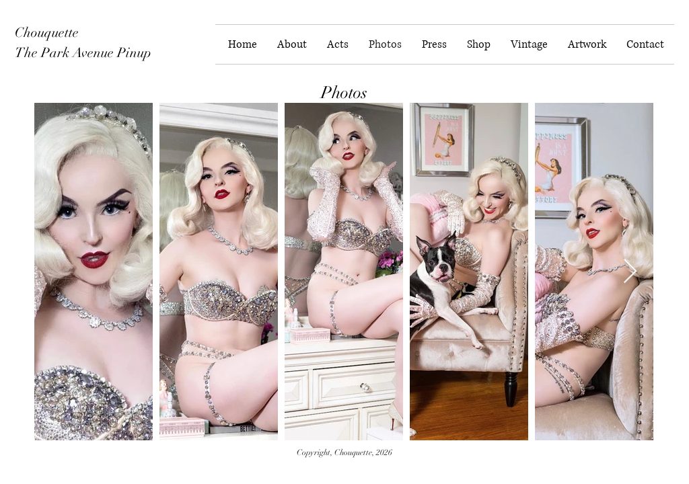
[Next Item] (630, 272)
